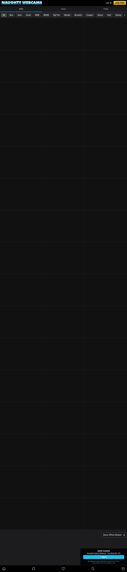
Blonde (67, 15)
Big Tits (56, 15)
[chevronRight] (124, 15)
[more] (123, 569)
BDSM (46, 15)
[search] (93, 569)
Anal (19, 15)
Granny (118, 15)
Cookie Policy (110, 561)
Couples (89, 15)
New (11, 15)
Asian (28, 15)
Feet (109, 15)
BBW (37, 15)
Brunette (78, 15)
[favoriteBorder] (63, 569)
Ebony (100, 15)
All (4, 15)
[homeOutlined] (4, 569)
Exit (114, 563)
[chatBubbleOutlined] (33, 568)
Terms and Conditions (105, 563)
